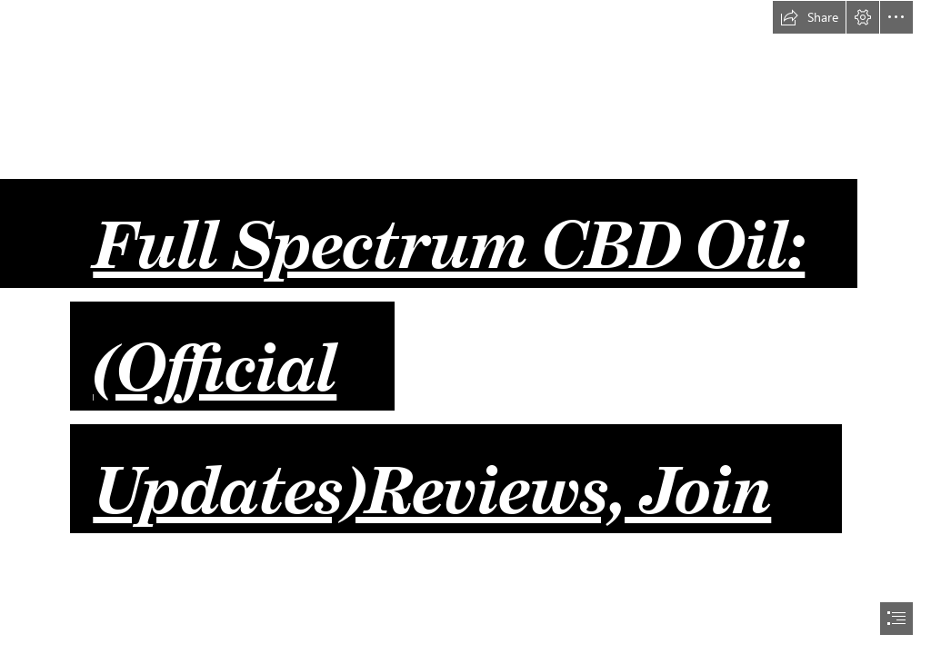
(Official (214, 351)
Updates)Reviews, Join (432, 474)
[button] (809, 17)
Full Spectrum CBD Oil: (449, 228)
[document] (465, 327)
